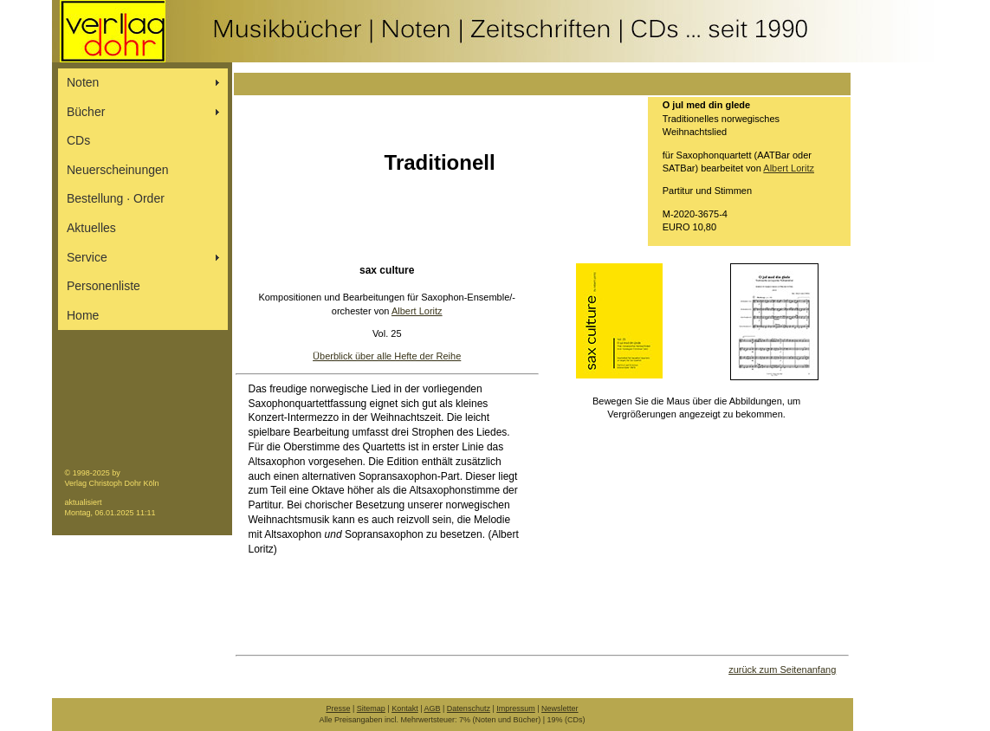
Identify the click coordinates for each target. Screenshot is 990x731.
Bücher (86, 112)
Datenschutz (468, 708)
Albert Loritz (788, 168)
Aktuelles (91, 228)
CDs (78, 140)
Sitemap (371, 708)
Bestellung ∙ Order (116, 198)
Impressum (515, 708)
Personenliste (103, 286)
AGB (432, 708)
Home (83, 315)
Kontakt (404, 708)
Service (87, 257)
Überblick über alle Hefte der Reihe (387, 356)
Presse (338, 708)
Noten (83, 82)
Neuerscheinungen (118, 170)
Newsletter (560, 708)
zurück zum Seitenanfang (782, 669)
